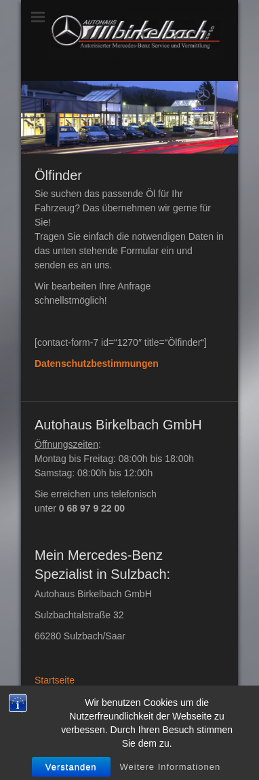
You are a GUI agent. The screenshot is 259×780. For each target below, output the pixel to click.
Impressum (58, 694)
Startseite (55, 680)
